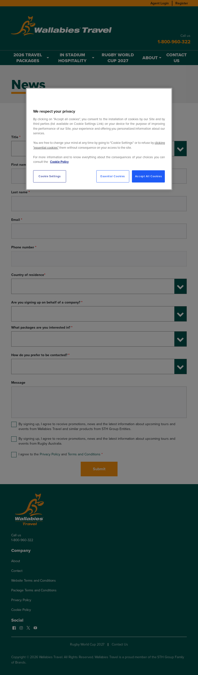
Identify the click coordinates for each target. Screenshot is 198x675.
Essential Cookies (112, 176)
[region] (99, 139)
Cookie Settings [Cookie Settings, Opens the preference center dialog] (50, 176)
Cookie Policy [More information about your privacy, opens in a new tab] (59, 161)
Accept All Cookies (148, 176)
